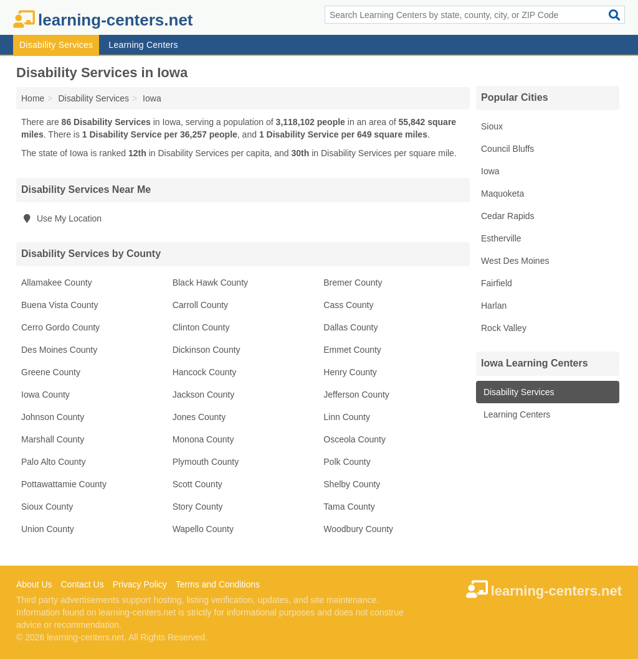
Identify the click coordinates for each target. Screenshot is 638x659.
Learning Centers (143, 45)
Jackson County (204, 395)
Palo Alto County (53, 462)
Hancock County (205, 372)
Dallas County (350, 327)
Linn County (346, 417)
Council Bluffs (507, 149)
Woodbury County (358, 529)
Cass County (348, 305)
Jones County (199, 417)
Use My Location (61, 218)
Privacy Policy (140, 584)
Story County (198, 507)
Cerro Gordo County (60, 327)
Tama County (348, 507)
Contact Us (81, 584)
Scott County (197, 484)
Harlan (494, 306)
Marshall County (52, 439)
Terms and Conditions (218, 584)
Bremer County (352, 282)
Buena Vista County (59, 305)
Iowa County (45, 395)
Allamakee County (56, 282)
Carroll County (200, 305)
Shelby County (351, 484)
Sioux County (47, 507)
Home (32, 98)
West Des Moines (515, 261)
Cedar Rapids (508, 216)
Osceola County (354, 439)
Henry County (350, 372)
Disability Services (56, 45)
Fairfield (496, 283)
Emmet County (352, 350)
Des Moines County (59, 350)
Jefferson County (356, 395)
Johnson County (52, 417)
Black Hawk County (210, 282)
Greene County (50, 372)
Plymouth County (206, 462)
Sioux (492, 126)
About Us (34, 584)
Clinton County (201, 327)
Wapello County (203, 529)
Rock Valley (503, 328)
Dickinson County (206, 350)
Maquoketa (502, 194)
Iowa (490, 171)
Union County (47, 529)
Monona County (203, 439)
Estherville (501, 238)
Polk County (346, 462)
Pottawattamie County (64, 484)
